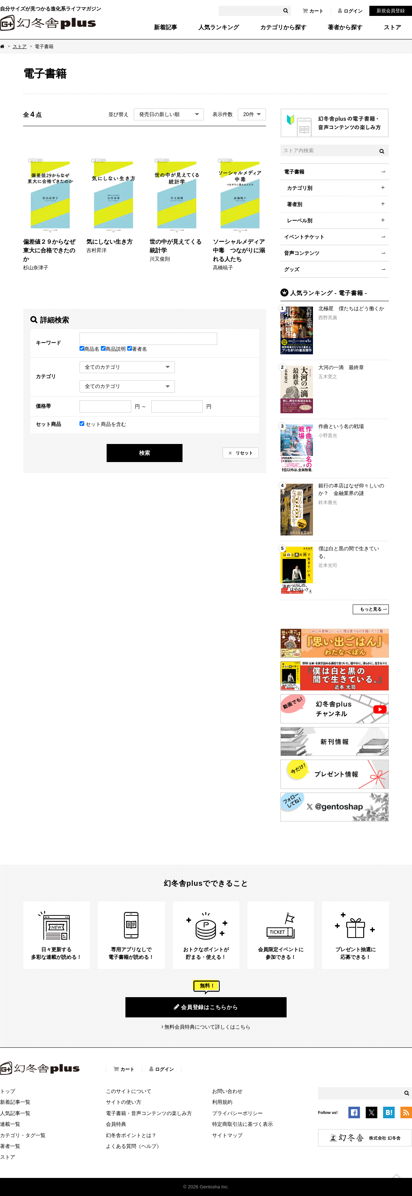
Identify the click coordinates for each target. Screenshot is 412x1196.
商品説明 (114, 349)
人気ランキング (218, 27)
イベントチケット (304, 237)
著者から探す (345, 27)
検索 (144, 453)
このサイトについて (128, 1091)
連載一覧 (10, 1124)
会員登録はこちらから (206, 1007)
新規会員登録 (391, 10)
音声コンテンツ (301, 253)
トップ (7, 1091)
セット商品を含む (103, 424)
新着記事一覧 (15, 1102)
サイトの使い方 (123, 1102)
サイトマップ (227, 1135)
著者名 (137, 349)
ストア (392, 27)
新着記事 (165, 27)
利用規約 (222, 1102)
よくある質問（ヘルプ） (134, 1146)
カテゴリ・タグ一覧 (23, 1135)
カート (312, 11)
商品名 (90, 349)
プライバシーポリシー (237, 1113)
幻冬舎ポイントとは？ (131, 1135)
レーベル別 (299, 220)
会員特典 (116, 1124)
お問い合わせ (227, 1091)
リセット (244, 453)
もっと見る (371, 609)
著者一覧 (10, 1146)
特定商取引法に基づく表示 (242, 1124)
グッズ (291, 269)
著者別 (294, 204)
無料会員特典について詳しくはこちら (207, 1027)
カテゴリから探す (283, 27)
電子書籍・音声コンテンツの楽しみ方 (149, 1113)
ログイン (350, 11)
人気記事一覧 (15, 1113)
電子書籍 (294, 172)
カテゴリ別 (299, 188)
